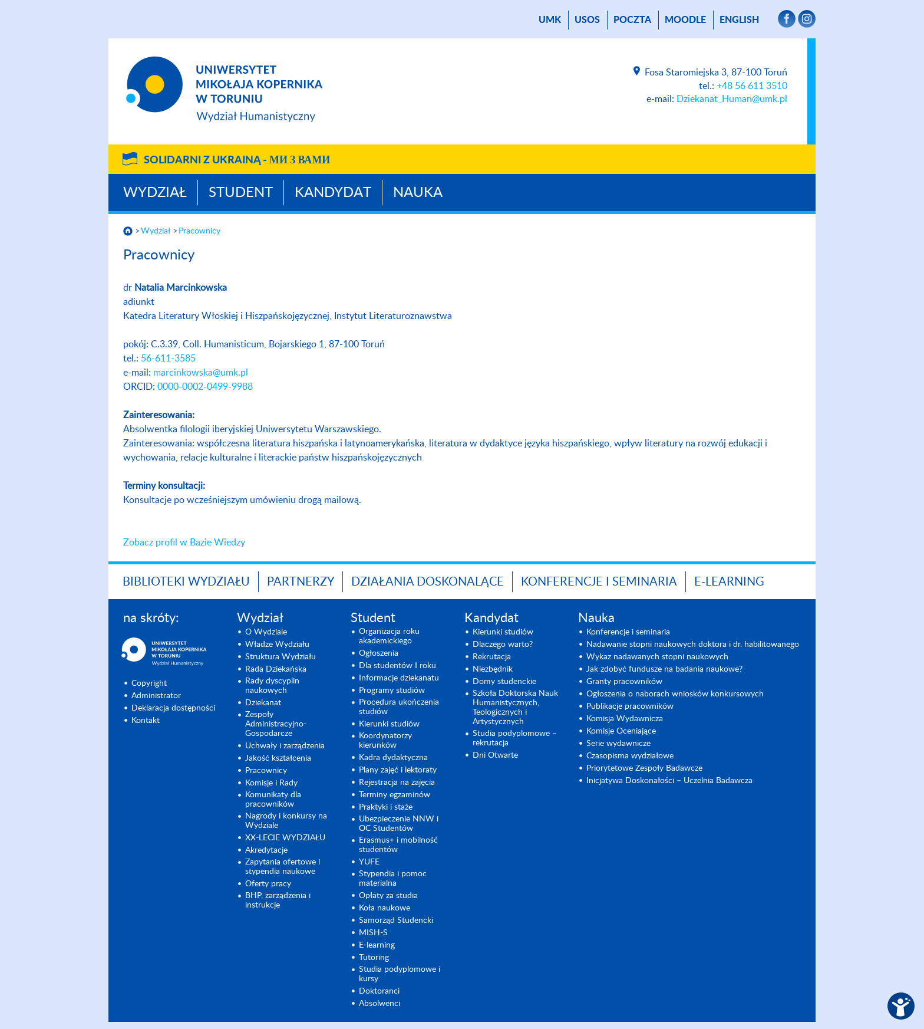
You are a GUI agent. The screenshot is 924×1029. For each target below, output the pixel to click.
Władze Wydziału (277, 644)
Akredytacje (266, 850)
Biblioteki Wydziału (186, 582)
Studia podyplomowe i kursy (399, 974)
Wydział (155, 193)
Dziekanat (263, 703)
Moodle (685, 20)
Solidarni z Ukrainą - (237, 160)
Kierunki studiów (389, 724)
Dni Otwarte (495, 755)
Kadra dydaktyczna (393, 758)
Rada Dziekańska (275, 669)
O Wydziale (266, 632)
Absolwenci (379, 1004)
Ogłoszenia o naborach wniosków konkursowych (675, 694)
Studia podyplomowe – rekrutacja (515, 738)
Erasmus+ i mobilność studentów (398, 845)
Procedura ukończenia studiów (399, 707)
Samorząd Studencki (396, 920)
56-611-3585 (168, 358)
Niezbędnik (493, 669)
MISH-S (373, 933)
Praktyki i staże (385, 807)
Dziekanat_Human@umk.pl (731, 99)
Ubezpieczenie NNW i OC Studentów (398, 824)
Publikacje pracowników (630, 706)
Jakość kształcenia (278, 758)
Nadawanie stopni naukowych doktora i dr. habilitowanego (692, 644)
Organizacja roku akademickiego (389, 636)
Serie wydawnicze (618, 743)
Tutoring (374, 958)
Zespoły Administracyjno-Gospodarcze (275, 724)
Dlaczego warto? (503, 644)
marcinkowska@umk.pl (200, 372)
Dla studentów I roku (397, 666)
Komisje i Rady (271, 783)
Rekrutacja (492, 657)
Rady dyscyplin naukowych (272, 686)
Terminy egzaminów (394, 795)
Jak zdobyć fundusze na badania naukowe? (664, 669)
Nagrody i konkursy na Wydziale (286, 821)
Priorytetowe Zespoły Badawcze (644, 768)
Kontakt (145, 720)
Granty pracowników (624, 682)
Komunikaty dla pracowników (273, 799)
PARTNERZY (300, 582)
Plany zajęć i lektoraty (398, 770)
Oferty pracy (268, 884)
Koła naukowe (384, 908)
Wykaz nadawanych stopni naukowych (657, 657)
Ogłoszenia (378, 653)
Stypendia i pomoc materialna (393, 878)
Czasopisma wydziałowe (630, 756)
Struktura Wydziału (280, 657)
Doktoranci (379, 991)
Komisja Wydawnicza (624, 719)
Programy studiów (392, 690)
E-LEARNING (729, 582)
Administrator (156, 696)
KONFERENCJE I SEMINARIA (599, 582)
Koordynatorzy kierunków (385, 740)
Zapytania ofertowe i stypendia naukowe (282, 867)
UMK (550, 20)
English (739, 20)
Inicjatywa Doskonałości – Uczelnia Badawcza (669, 781)
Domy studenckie (504, 682)
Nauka (418, 193)
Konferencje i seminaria (628, 632)
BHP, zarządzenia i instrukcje (278, 900)
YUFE (369, 862)
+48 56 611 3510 (752, 86)
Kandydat (333, 193)
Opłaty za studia (388, 896)
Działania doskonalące (427, 582)
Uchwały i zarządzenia (285, 746)
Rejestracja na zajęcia (397, 782)
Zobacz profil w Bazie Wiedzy (184, 542)
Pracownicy (199, 231)
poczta (632, 20)
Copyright (149, 683)
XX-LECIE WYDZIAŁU (285, 838)
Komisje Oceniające (621, 731)
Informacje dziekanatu (399, 678)
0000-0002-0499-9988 (205, 387)
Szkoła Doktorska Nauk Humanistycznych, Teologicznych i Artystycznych (515, 707)
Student (241, 193)
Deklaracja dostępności (173, 708)
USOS (587, 20)
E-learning (377, 945)
